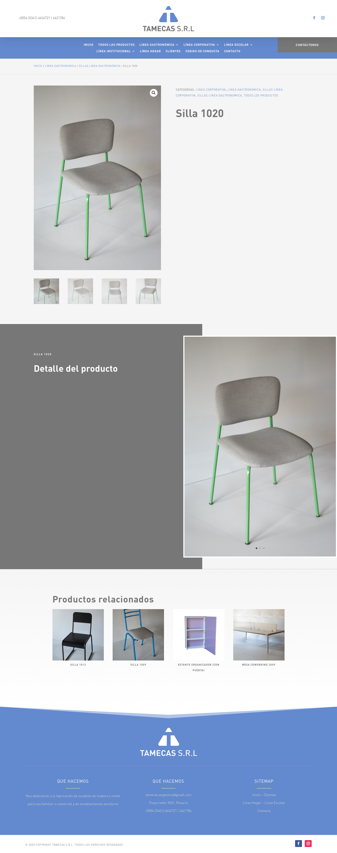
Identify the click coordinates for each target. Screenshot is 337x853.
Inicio (88, 44)
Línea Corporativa (199, 44)
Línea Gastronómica (157, 44)
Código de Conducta (202, 51)
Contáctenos (307, 45)
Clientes (173, 51)
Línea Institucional (114, 51)
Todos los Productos (116, 44)
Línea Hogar (150, 51)
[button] (154, 93)
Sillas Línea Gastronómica (99, 65)
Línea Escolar (236, 44)
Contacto (232, 51)
